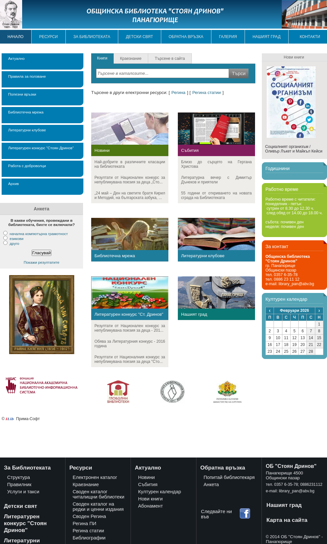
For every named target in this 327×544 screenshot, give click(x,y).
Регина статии (206, 92)
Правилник (19, 484)
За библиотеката (91, 36)
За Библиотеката (27, 467)
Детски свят (139, 36)
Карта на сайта (286, 520)
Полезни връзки (22, 94)
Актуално (16, 58)
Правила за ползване (27, 76)
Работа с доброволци (27, 166)
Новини (102, 150)
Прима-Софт (28, 419)
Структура (18, 477)
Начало (15, 36)
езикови (16, 238)
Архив (13, 183)
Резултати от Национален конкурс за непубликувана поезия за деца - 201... (129, 328)
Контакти (310, 36)
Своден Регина (89, 516)
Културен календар (159, 491)
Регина (178, 92)
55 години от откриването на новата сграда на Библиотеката (216, 195)
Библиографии (89, 537)
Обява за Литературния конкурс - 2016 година (129, 343)
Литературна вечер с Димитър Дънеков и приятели (216, 179)
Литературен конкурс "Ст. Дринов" (128, 314)
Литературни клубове (27, 130)
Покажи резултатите (42, 262)
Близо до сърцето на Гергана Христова (216, 164)
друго (14, 243)
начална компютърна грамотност (38, 234)
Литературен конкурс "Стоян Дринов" (41, 148)
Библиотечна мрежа (26, 112)
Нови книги (150, 498)
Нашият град (266, 36)
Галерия (228, 36)
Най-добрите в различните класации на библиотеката (129, 164)
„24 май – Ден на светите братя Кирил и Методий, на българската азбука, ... (129, 195)
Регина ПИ (84, 523)
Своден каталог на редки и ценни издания (98, 506)
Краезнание (86, 484)
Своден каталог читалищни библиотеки (98, 494)
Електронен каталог (95, 477)
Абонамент (150, 506)
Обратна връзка (186, 36)
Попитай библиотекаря (229, 477)
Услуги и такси (23, 491)
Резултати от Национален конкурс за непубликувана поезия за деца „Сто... (129, 179)
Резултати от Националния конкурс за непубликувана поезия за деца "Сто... (129, 359)
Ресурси (48, 36)
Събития (190, 150)
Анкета (211, 484)
